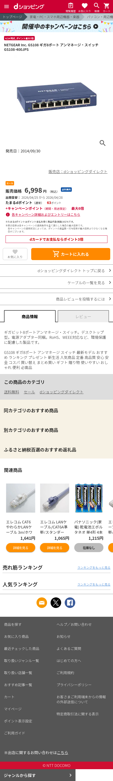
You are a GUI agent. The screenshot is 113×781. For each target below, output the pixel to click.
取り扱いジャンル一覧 (21, 660)
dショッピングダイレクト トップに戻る (71, 270)
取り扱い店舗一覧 (18, 672)
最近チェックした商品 (21, 648)
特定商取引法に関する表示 (78, 713)
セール (29, 391)
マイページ (13, 708)
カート (9, 696)
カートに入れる (70, 254)
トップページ (12, 16)
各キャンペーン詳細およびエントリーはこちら (46, 214)
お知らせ (64, 636)
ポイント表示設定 (18, 720)
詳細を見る (20, 547)
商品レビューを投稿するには (80, 299)
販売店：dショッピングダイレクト (78, 171)
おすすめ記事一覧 (18, 684)
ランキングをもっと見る (93, 567)
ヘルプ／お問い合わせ (74, 624)
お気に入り (15, 257)
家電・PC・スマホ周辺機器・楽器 (55, 16)
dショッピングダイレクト (62, 391)
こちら (62, 752)
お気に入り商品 (16, 636)
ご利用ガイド (14, 732)
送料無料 (11, 391)
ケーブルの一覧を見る (86, 282)
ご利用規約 (65, 672)
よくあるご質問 (69, 648)
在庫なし (89, 547)
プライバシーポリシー (74, 684)
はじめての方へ (69, 660)
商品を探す (13, 624)
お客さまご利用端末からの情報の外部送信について (81, 699)
